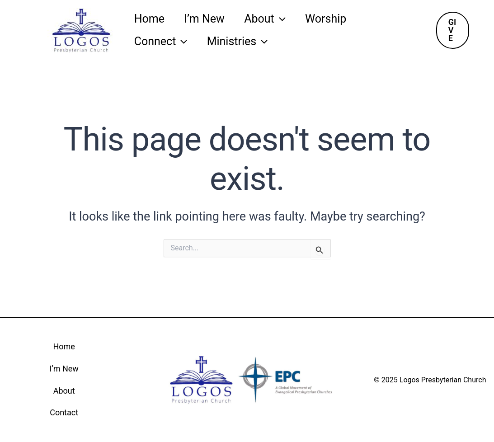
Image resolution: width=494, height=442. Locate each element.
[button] (453, 30)
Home (151, 18)
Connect (162, 41)
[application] (287, 19)
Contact (64, 412)
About (272, 19)
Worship (336, 18)
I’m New (208, 18)
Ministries (242, 41)
